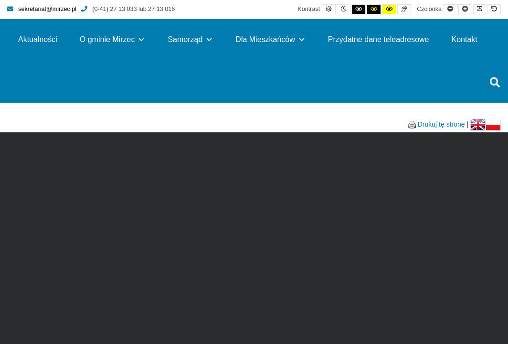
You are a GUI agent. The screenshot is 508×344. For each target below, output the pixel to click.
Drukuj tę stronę (441, 124)
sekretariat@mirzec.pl (41, 9)
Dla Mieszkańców (270, 39)
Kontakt (464, 39)
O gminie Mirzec (113, 39)
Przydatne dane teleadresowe (378, 39)
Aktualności (37, 39)
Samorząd (190, 39)
